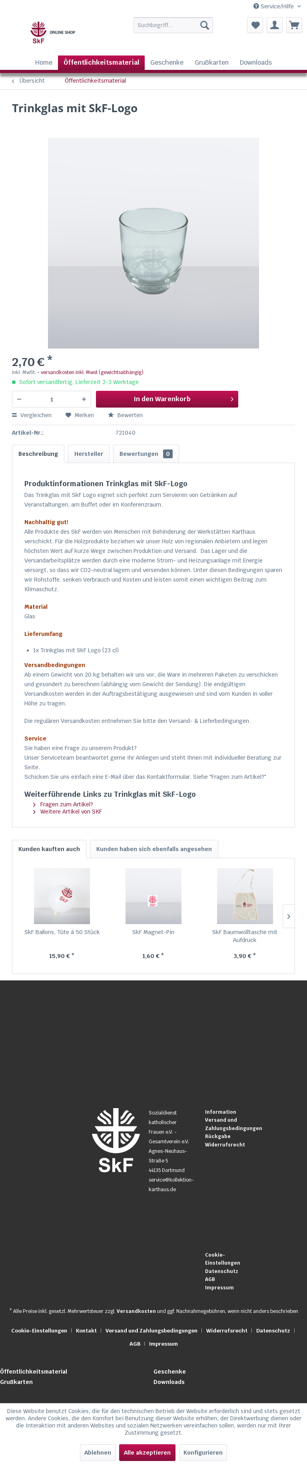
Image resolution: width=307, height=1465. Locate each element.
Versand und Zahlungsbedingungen (231, 1124)
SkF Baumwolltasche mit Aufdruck (244, 936)
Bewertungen (146, 453)
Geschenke (170, 1371)
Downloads (169, 1382)
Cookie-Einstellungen (222, 1259)
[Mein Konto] (275, 25)
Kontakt (86, 1330)
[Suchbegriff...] (173, 25)
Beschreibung (38, 453)
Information (220, 1112)
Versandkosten (136, 1311)
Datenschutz (221, 1271)
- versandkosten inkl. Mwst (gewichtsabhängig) (90, 372)
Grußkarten (16, 1382)
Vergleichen (32, 415)
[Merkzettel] (255, 25)
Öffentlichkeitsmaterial (33, 1371)
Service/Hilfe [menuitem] (274, 6)
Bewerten (125, 415)
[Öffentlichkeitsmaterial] (101, 62)
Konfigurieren (203, 1452)
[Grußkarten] (211, 62)
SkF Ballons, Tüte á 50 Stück (62, 932)
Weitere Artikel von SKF (67, 811)
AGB (210, 1279)
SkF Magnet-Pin (153, 932)
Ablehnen (97, 1452)
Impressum (219, 1288)
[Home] (44, 62)
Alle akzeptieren (147, 1452)
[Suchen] (204, 25)
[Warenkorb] (294, 25)
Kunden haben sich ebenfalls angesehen (154, 849)
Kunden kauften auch (49, 849)
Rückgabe (218, 1136)
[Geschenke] (167, 62)
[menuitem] (163, 25)
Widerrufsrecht (225, 1145)
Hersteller (88, 453)
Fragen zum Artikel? (63, 804)
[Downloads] (255, 62)
